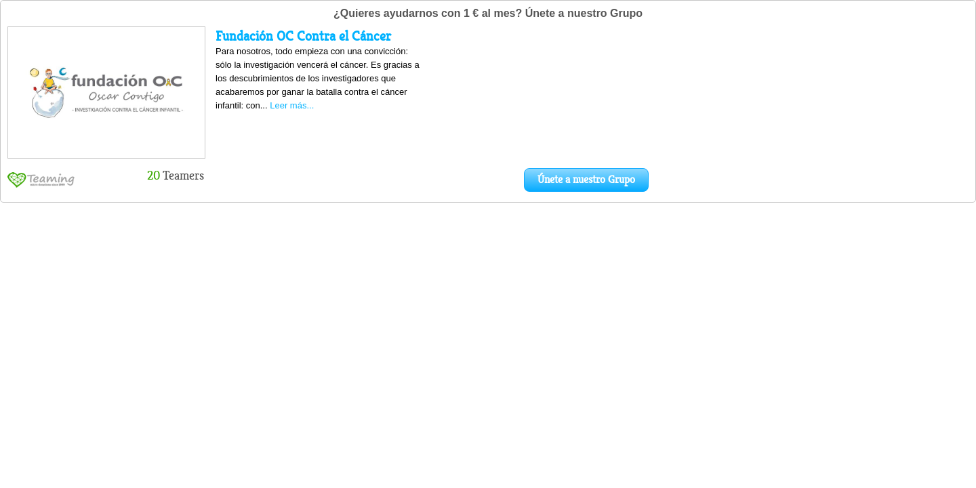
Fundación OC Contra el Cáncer (303, 36)
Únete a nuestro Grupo (586, 179)
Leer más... (292, 105)
